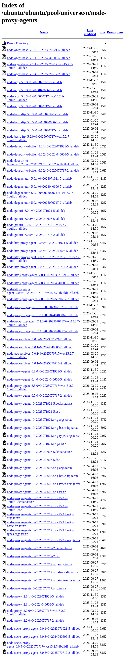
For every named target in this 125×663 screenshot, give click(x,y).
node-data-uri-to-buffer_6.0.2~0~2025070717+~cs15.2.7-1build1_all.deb (43, 162)
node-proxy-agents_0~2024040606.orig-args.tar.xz (39, 468)
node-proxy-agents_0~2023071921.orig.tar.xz (36, 443)
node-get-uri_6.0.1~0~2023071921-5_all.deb (36, 210)
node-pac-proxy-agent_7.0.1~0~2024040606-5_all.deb (42, 315)
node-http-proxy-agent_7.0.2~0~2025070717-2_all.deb (42, 267)
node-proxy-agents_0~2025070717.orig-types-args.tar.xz (43, 580)
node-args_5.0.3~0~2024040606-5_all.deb (34, 90)
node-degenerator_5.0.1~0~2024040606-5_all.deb (39, 186)
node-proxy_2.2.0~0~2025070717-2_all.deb (35, 620)
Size (102, 32)
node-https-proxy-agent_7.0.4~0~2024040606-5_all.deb (43, 283)
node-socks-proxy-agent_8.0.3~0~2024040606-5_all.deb (43, 636)
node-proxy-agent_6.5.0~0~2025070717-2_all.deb (39, 395)
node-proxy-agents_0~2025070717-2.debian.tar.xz (39, 548)
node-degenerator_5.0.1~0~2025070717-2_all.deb (39, 202)
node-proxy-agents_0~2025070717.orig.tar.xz (36, 588)
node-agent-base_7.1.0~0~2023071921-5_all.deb (38, 50)
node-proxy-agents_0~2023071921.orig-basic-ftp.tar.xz (42, 427)
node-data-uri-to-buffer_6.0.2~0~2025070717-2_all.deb (43, 170)
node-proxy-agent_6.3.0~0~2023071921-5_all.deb (39, 371)
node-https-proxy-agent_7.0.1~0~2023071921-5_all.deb (43, 275)
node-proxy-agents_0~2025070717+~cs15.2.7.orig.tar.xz (43, 540)
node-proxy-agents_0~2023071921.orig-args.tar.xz (39, 419)
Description (115, 32)
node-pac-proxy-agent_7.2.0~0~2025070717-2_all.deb (42, 331)
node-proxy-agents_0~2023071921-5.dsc (33, 411)
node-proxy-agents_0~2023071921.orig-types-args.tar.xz (43, 435)
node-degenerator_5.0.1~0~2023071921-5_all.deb (39, 178)
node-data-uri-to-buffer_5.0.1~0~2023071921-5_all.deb (43, 146)
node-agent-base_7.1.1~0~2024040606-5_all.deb (38, 58)
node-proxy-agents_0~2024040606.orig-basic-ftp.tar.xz (42, 476)
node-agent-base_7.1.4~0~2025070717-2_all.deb (38, 74)
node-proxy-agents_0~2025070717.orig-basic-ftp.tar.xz (42, 572)
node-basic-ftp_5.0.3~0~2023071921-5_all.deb (37, 114)
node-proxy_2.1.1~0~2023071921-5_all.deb (35, 596)
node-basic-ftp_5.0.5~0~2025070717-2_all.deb (37, 130)
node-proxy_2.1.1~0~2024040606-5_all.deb (35, 604)
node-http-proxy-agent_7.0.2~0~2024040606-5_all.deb (42, 251)
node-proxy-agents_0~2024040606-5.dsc (33, 459)
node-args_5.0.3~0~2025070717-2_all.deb (34, 106)
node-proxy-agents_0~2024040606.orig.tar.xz (36, 492)
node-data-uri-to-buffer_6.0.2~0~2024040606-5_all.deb (43, 154)
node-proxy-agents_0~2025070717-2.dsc (33, 556)
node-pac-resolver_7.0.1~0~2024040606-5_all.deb (39, 347)
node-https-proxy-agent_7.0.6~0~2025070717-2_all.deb (43, 299)
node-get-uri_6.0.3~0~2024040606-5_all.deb (36, 218)
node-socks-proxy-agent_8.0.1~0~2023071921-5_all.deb (43, 628)
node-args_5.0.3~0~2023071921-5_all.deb (34, 82)
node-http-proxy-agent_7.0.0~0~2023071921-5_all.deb (42, 243)
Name (44, 32)
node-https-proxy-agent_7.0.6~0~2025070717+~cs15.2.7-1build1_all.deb (43, 291)
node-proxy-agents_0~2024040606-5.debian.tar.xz (39, 451)
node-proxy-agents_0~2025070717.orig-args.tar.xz (39, 564)
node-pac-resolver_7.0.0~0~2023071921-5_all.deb (39, 339)
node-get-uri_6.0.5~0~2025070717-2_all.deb (36, 234)
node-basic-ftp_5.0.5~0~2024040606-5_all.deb (37, 122)
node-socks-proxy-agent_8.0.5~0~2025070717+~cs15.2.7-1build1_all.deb (43, 644)
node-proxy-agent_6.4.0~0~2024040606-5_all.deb (39, 379)
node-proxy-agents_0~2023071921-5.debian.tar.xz (39, 403)
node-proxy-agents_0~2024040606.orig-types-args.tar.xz (43, 484)
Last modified (90, 32)
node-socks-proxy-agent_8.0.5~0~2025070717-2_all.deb (43, 652)
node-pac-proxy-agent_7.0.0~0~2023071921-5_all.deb (42, 307)
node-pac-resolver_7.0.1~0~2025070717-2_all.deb (39, 363)
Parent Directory (17, 43)
